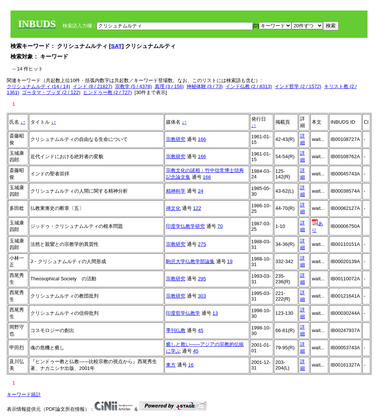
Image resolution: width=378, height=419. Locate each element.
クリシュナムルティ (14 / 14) (38, 86)
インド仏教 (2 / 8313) (249, 86)
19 (229, 261)
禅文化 (173, 208)
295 (202, 278)
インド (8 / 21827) (92, 86)
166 (202, 139)
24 (200, 191)
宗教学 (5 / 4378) (133, 86)
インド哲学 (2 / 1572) (298, 86)
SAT (116, 46)
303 (202, 296)
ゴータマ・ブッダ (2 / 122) (51, 92)
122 (197, 208)
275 (202, 244)
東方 (171, 365)
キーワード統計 (24, 394)
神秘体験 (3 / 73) (205, 86)
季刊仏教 (175, 330)
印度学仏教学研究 (185, 226)
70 (220, 226)
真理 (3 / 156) (169, 86)
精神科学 (175, 191)
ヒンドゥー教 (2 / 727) (107, 92)
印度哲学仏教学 (183, 313)
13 (215, 313)
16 (190, 365)
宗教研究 (175, 139)
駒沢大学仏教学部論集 (190, 261)
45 (200, 330)
